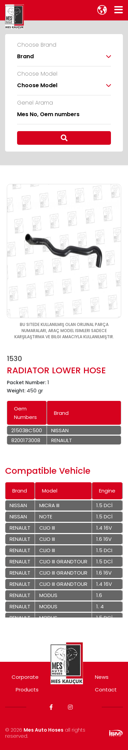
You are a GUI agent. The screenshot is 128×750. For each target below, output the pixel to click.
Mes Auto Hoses (43, 730)
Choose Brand (36, 45)
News (102, 677)
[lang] (102, 10)
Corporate (25, 677)
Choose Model (37, 74)
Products (27, 689)
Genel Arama (35, 103)
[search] (64, 138)
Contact (106, 689)
